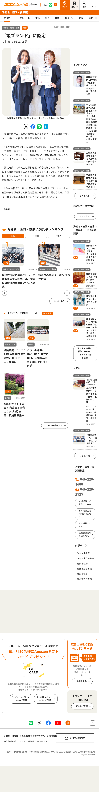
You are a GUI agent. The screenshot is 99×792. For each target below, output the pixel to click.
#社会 (7, 208)
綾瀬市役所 (82, 574)
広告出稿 (33, 4)
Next (67, 293)
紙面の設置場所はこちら (85, 534)
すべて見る (85, 196)
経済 (91, 18)
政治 (81, 18)
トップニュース (22, 18)
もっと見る (59, 301)
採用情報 (53, 736)
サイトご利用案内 (27, 741)
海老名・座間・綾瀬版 (15, 12)
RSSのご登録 (82, 706)
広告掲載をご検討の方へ (33, 736)
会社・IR (74, 7)
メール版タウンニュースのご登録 (45, 699)
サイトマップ (41, 741)
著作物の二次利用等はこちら (85, 514)
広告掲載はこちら (85, 525)
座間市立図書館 (84, 569)
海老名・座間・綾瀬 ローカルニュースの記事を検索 (84, 353)
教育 (57, 18)
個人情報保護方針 (11, 741)
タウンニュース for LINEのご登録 (21, 699)
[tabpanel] (36, 84)
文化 (37, 18)
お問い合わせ (77, 737)
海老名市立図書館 (85, 558)
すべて (7, 18)
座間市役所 (82, 563)
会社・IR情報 (12, 736)
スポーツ (69, 18)
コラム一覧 (84, 456)
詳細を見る (81, 681)
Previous (4, 293)
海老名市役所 (83, 553)
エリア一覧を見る (54, 425)
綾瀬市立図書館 (84, 579)
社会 (47, 18)
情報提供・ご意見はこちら (85, 503)
